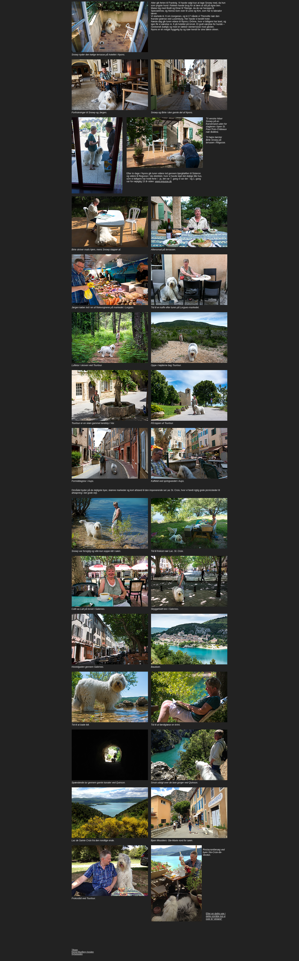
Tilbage (75, 950)
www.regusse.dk (163, 181)
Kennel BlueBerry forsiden (83, 952)
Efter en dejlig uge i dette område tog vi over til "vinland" (216, 916)
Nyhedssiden (77, 954)
